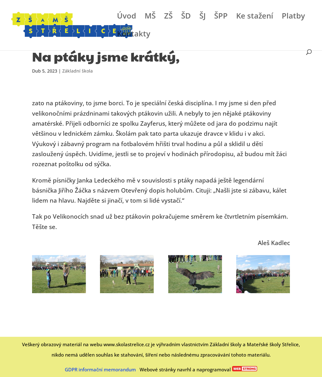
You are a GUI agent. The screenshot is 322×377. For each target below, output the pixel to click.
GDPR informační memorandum (100, 369)
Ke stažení (254, 17)
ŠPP (221, 17)
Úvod (126, 17)
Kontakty (133, 35)
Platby (293, 17)
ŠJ (202, 17)
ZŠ (168, 17)
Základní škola (77, 71)
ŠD (186, 17)
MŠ (150, 17)
